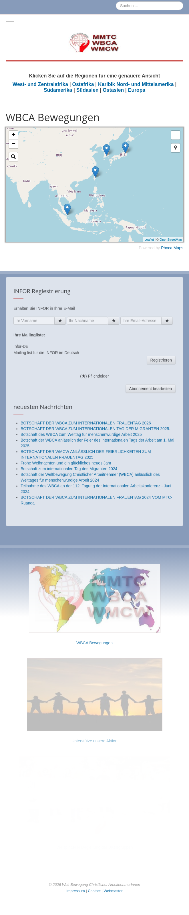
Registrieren (161, 462)
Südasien (87, 90)
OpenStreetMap (171, 239)
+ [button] (13, 135)
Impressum (75, 891)
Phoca (166, 248)
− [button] (13, 144)
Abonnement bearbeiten (150, 491)
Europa (136, 90)
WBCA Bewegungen (94, 643)
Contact (94, 891)
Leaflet (149, 239)
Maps (178, 248)
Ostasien (113, 90)
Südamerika (58, 90)
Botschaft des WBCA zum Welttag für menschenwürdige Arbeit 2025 (81, 537)
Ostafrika (83, 84)
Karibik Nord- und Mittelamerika (136, 84)
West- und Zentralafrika (41, 84)
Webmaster (113, 891)
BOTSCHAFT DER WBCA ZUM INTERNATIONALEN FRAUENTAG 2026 (86, 525)
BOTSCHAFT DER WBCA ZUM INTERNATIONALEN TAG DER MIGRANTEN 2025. (95, 531)
